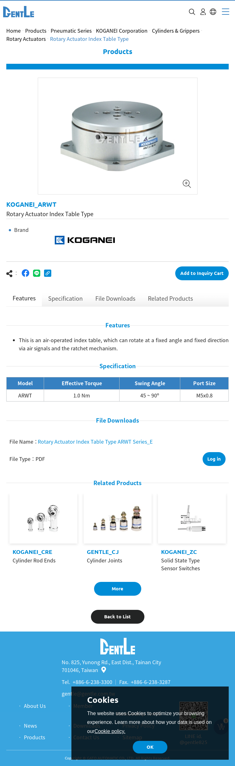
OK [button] (150, 747)
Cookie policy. (109, 731)
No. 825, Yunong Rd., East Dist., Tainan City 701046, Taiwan (111, 666)
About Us (35, 705)
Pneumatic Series (71, 30)
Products (35, 30)
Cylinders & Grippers (175, 30)
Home (13, 30)
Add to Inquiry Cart (202, 273)
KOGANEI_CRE (32, 552)
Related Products (170, 298)
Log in (214, 459)
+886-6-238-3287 (151, 682)
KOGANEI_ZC (179, 552)
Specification (65, 298)
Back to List (117, 616)
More (117, 588)
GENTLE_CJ (103, 552)
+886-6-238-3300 (92, 682)
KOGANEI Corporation (122, 30)
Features (24, 298)
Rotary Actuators (26, 38)
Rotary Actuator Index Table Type (89, 38)
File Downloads (115, 298)
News (30, 725)
